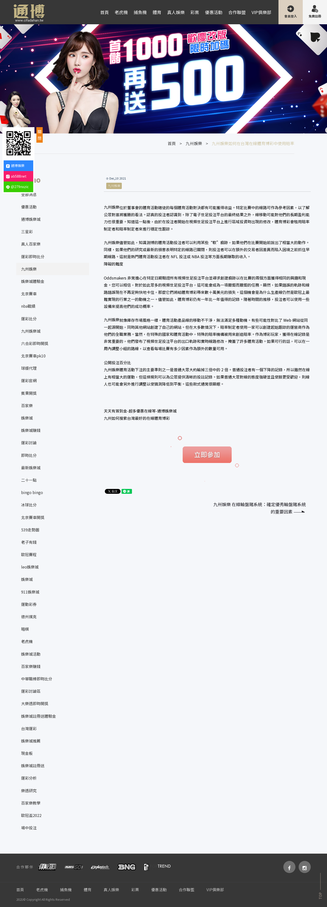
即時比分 (29, 455)
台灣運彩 (29, 728)
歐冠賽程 (29, 554)
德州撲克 (29, 616)
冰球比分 (29, 505)
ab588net (16, 176)
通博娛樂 (15, 165)
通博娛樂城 (31, 219)
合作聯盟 (237, 12)
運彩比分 (29, 319)
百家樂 (27, 405)
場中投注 (29, 828)
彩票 (194, 12)
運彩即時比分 (32, 256)
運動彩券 (29, 604)
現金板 (27, 753)
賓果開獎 (29, 393)
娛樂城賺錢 (31, 430)
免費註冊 (315, 16)
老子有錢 (29, 542)
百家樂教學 (31, 803)
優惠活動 (213, 12)
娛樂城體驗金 (32, 281)
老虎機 (121, 12)
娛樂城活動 (31, 654)
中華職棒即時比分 (36, 679)
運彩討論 (29, 442)
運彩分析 (29, 778)
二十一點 (29, 480)
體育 (157, 12)
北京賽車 (29, 294)
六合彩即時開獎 (34, 343)
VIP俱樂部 (261, 12)
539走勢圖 (30, 530)
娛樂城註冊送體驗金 (38, 716)
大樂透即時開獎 (34, 703)
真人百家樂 (31, 244)
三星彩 (27, 231)
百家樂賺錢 (31, 666)
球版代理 (29, 368)
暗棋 (25, 629)
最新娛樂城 (31, 467)
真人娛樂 (176, 12)
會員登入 (290, 16)
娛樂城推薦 (31, 741)
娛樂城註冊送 (32, 765)
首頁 (104, 12)
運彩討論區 (31, 691)
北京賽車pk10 (33, 356)
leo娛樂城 (30, 567)
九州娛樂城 (31, 331)
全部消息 (29, 194)
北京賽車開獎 (32, 517)
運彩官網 (29, 380)
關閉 (39, 135)
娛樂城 (27, 418)
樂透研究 (29, 790)
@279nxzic (17, 186)
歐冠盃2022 (31, 815)
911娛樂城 (30, 592)
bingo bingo (32, 492)
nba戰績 (28, 306)
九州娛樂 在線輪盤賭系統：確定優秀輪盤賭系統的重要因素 (259, 508)
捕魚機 (140, 12)
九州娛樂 (194, 143)
